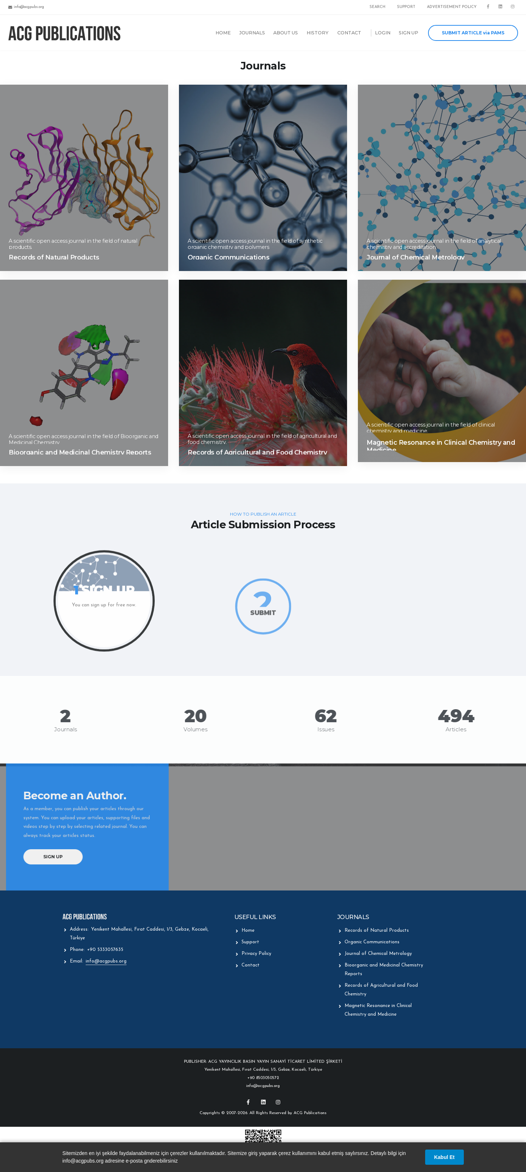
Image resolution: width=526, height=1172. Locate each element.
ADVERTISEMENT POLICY (451, 7)
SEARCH (377, 7)
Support (250, 942)
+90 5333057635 (105, 949)
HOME (223, 32)
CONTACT (349, 32)
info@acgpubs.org (106, 961)
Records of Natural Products (377, 930)
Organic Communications (372, 942)
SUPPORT (406, 7)
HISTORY (318, 32)
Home (248, 930)
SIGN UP (408, 32)
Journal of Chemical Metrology (378, 953)
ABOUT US (285, 32)
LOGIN (382, 32)
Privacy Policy (256, 953)
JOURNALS (252, 32)
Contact (250, 965)
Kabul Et (444, 1157)
